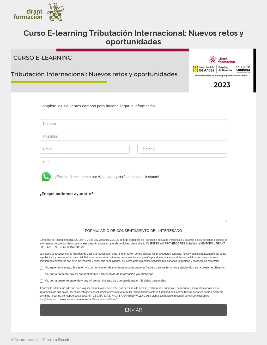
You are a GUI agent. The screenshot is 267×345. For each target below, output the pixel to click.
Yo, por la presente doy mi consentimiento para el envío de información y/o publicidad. (97, 274)
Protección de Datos (104, 299)
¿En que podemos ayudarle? (66, 194)
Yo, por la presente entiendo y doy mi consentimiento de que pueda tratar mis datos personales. (103, 281)
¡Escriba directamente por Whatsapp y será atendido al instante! (99, 176)
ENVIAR (133, 310)
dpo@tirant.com (49, 299)
